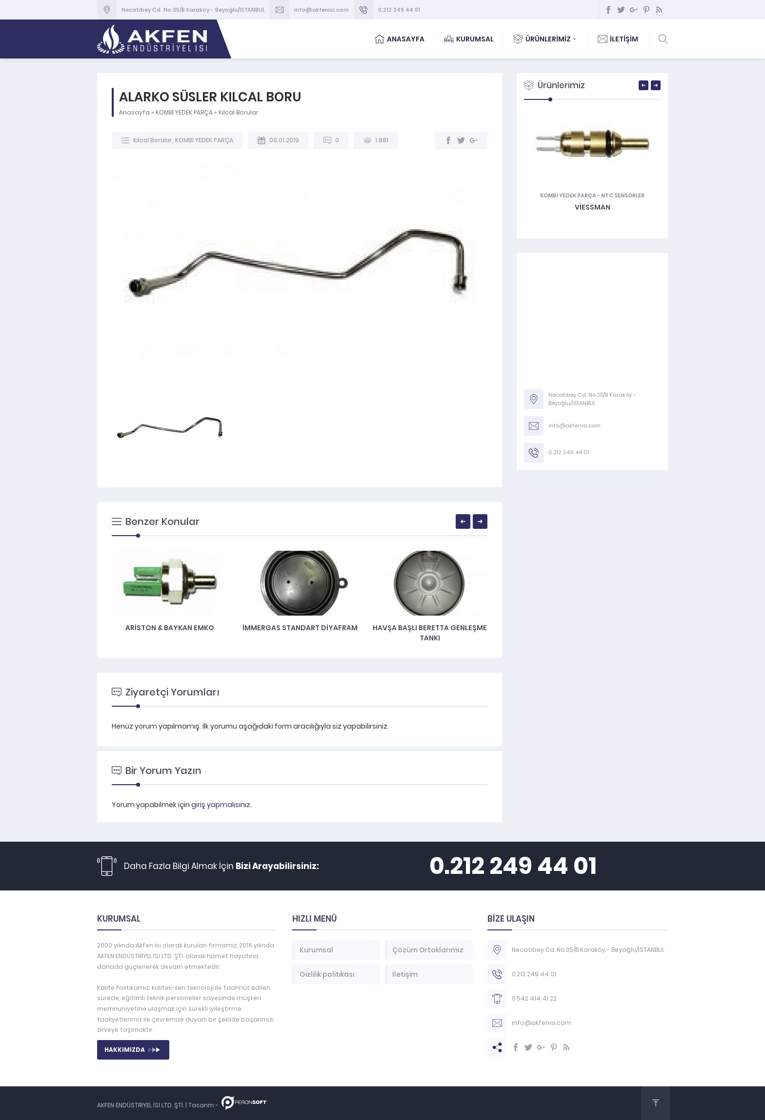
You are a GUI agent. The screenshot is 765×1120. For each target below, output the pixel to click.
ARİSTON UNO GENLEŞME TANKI (592, 207)
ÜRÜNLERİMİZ (545, 39)
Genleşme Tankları (562, 195)
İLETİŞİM (618, 39)
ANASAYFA (399, 39)
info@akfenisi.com (321, 10)
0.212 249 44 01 (399, 10)
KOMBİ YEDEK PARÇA (184, 112)
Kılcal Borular (239, 112)
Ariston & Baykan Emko (299, 628)
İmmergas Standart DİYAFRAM (429, 628)
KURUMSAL (469, 39)
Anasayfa (134, 112)
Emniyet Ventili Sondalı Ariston (169, 633)
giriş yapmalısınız (220, 805)
